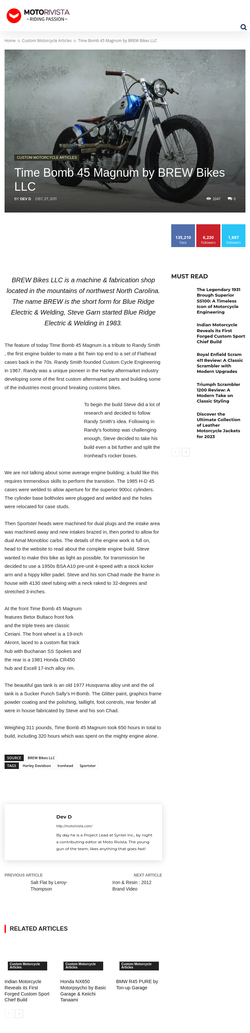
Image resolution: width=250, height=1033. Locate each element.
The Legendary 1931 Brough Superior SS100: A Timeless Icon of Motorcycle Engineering (220, 299)
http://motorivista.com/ (74, 826)
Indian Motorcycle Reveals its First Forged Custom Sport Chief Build (26, 990)
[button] (243, 27)
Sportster (88, 765)
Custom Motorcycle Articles (47, 40)
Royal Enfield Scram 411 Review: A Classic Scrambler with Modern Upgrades (221, 357)
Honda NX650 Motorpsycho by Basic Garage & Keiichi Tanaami (82, 990)
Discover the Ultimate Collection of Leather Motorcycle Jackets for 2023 (220, 410)
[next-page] (19, 1013)
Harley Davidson (37, 765)
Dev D (25, 199)
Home (10, 40)
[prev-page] (9, 1013)
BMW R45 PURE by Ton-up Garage (136, 984)
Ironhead (65, 765)
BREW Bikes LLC (41, 757)
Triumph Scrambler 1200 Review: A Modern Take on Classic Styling (220, 382)
